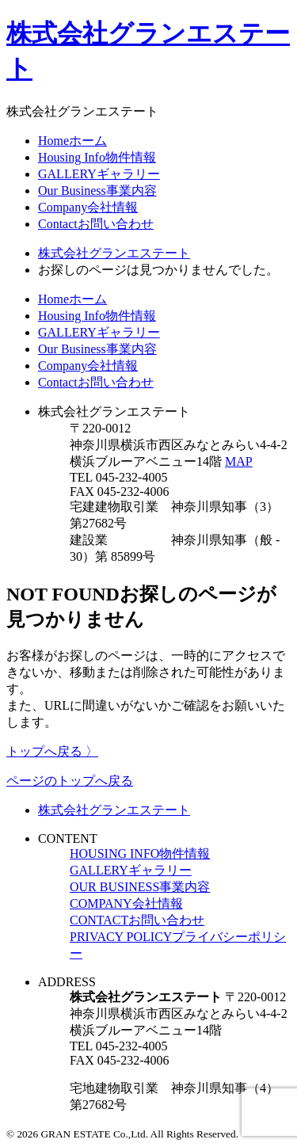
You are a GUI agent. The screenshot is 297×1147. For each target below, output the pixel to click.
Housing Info (97, 157)
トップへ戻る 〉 (52, 751)
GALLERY (99, 174)
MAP (239, 461)
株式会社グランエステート (114, 810)
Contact (96, 224)
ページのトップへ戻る (69, 780)
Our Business (97, 190)
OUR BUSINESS (140, 887)
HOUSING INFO (140, 853)
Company (88, 207)
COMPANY (126, 903)
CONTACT (137, 920)
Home (72, 140)
